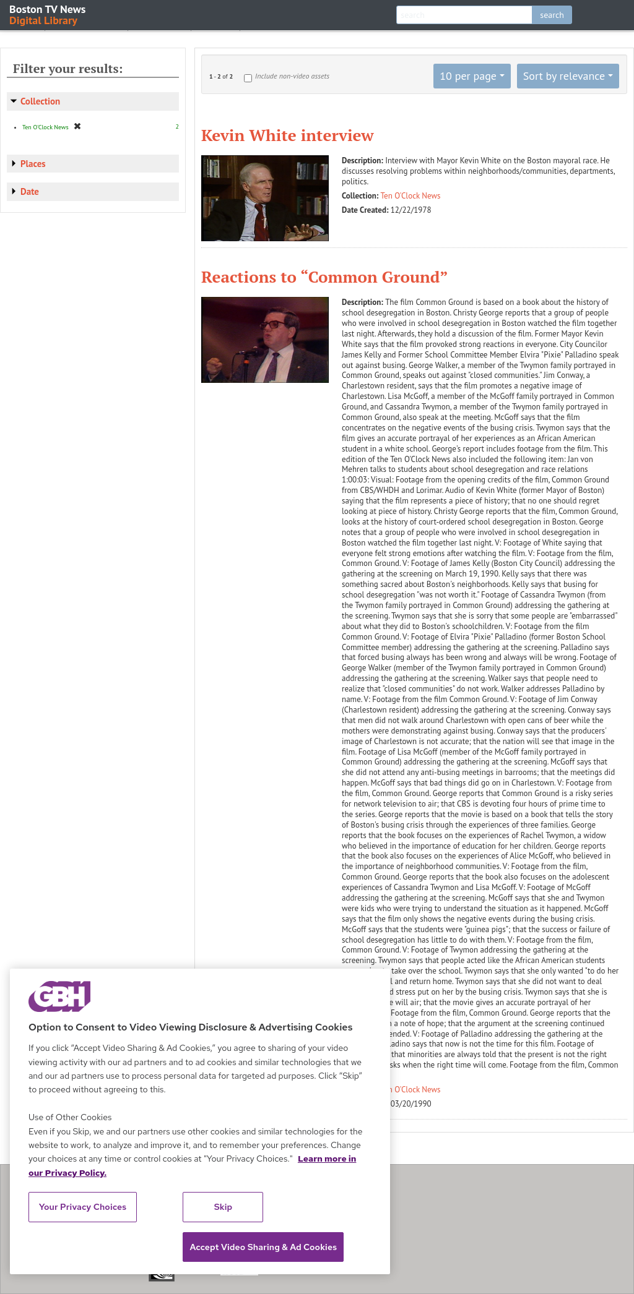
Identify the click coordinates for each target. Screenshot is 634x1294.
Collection (40, 101)
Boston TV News (48, 14)
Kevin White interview (287, 134)
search (552, 14)
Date (29, 191)
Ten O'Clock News (411, 196)
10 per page (468, 76)
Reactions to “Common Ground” (324, 276)
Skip (223, 1206)
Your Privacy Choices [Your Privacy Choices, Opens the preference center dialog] (83, 1206)
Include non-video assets (292, 75)
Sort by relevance (564, 76)
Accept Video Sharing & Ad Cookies (263, 1247)
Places (33, 163)
